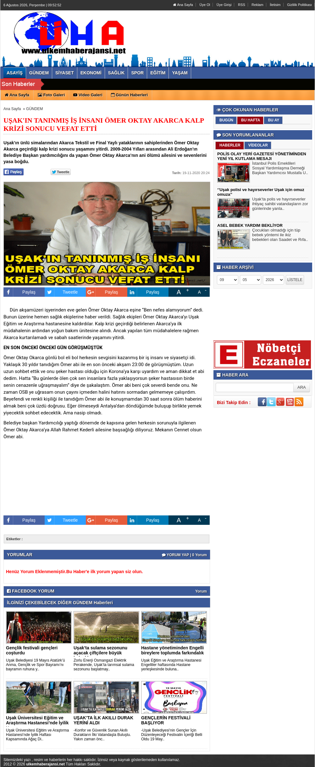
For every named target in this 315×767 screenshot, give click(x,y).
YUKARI (282, 757)
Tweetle (61, 292)
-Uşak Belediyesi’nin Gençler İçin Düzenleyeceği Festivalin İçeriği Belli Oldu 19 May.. (171, 734)
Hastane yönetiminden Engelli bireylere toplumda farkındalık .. (172, 652)
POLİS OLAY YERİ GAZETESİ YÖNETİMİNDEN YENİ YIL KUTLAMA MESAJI (261, 156)
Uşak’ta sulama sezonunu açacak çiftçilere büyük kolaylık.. (100, 652)
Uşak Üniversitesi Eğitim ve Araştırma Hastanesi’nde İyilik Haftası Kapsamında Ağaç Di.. (37, 734)
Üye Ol (205, 5)
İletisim (275, 5)
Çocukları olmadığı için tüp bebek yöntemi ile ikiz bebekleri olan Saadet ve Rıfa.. (280, 235)
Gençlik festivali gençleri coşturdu (32, 650)
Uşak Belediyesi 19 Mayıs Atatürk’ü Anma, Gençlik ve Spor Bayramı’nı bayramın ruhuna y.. (35, 664)
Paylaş (19, 292)
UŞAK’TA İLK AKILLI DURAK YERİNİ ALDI (103, 720)
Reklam (257, 5)
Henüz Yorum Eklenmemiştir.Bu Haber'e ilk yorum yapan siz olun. (74, 571)
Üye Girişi (224, 5)
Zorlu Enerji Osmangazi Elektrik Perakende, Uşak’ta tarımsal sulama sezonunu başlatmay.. (104, 664)
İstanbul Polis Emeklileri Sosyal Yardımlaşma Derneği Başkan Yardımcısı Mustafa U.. (280, 169)
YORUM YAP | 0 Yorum (184, 555)
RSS (241, 5)
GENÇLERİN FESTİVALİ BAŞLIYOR (166, 720)
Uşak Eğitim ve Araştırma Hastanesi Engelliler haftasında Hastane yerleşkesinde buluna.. (171, 664)
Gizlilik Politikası (299, 5)
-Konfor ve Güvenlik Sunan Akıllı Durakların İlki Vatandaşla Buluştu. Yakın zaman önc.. (102, 734)
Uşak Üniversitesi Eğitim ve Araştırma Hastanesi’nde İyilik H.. (37, 722)
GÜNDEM (34, 109)
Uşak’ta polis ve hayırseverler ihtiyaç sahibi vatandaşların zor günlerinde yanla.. (280, 204)
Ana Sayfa (183, 5)
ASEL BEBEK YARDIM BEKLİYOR (250, 225)
